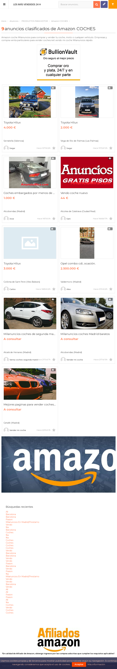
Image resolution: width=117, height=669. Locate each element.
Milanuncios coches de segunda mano (30, 334)
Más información (96, 664)
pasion (9, 519)
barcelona (11, 514)
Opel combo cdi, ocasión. (78, 263)
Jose (9, 218)
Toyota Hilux (12, 122)
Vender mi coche (72, 359)
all (7, 511)
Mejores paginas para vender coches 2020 (30, 404)
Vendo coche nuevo (74, 193)
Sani (66, 218)
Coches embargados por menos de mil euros (30, 193)
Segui (9, 148)
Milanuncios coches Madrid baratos (85, 334)
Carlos (10, 289)
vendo (9, 524)
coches (9, 532)
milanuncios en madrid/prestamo (22, 522)
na (7, 527)
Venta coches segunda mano (21, 359)
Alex (66, 289)
